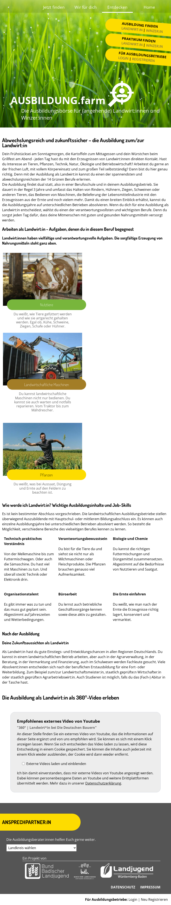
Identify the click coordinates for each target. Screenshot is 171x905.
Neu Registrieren (154, 899)
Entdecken (117, 7)
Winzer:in (154, 31)
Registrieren (143, 60)
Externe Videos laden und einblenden (56, 763)
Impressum (150, 887)
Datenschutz (123, 887)
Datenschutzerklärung (103, 783)
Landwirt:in (132, 29)
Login (123, 58)
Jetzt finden (54, 7)
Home (149, 7)
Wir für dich (85, 7)
